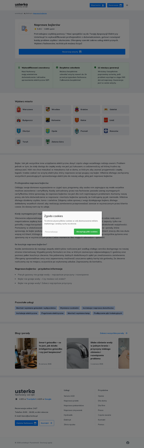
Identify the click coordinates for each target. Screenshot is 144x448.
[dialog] (72, 224)
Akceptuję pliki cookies (87, 231)
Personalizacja (51, 232)
